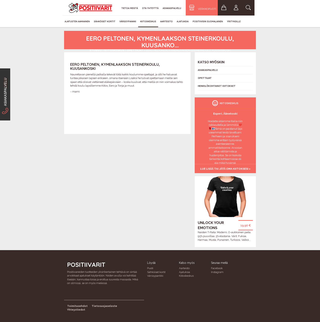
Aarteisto (166, 21)
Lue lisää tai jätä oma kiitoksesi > (225, 168)
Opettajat (135, 50)
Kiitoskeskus (148, 21)
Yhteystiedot (76, 309)
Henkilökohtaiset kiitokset (217, 86)
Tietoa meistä (129, 8)
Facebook (217, 268)
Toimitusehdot (77, 306)
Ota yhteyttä (150, 8)
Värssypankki (127, 21)
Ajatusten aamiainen (77, 21)
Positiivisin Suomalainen (208, 21)
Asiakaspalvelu (172, 8)
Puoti (150, 268)
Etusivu (96, 50)
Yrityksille (234, 21)
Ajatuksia (183, 21)
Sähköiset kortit (104, 21)
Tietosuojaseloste (104, 306)
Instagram (217, 272)
